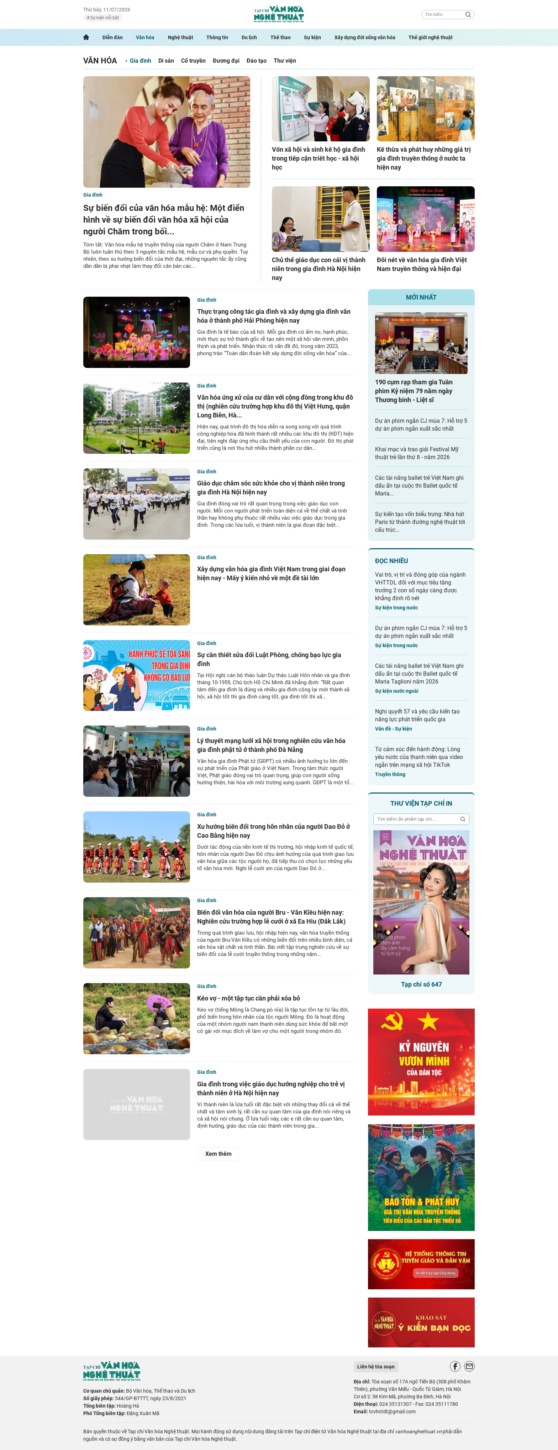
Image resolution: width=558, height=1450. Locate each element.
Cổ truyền (193, 60)
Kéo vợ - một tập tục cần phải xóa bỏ (248, 998)
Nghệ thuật (180, 37)
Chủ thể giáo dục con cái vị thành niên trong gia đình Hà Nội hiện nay (318, 268)
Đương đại (226, 60)
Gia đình (140, 60)
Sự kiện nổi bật (104, 17)
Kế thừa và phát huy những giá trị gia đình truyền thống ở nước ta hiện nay (424, 158)
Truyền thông (390, 774)
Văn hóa (145, 37)
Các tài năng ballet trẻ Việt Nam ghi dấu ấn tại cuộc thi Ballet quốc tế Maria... (419, 485)
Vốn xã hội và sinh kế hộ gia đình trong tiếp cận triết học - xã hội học (318, 158)
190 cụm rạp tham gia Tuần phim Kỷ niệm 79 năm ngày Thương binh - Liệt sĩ (414, 391)
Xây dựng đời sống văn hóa (365, 37)
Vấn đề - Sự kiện (393, 729)
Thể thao (280, 37)
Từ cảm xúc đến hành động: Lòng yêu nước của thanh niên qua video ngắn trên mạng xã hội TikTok (419, 757)
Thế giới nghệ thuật (431, 37)
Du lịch (249, 37)
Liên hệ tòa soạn (376, 1367)
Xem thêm (218, 1153)
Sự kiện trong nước (396, 607)
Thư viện (285, 60)
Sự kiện (312, 37)
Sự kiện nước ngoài (396, 691)
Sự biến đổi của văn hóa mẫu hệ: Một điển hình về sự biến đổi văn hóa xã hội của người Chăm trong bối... (163, 220)
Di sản (166, 60)
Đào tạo (257, 60)
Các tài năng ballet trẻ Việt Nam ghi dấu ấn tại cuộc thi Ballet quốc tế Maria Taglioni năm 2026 (419, 673)
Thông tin (217, 37)
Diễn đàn (112, 37)
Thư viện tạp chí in (421, 803)
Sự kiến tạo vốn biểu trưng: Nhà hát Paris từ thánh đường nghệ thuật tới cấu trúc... (420, 522)
